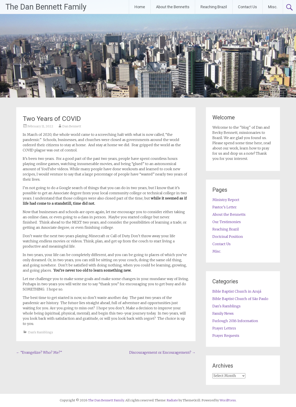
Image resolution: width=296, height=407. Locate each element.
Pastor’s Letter (224, 207)
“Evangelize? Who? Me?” (39, 352)
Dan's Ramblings (40, 332)
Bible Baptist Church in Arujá (236, 291)
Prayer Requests (225, 335)
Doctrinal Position (227, 236)
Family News (223, 313)
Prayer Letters (224, 328)
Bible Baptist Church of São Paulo (240, 299)
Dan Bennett (71, 126)
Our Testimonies (226, 222)
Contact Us (247, 7)
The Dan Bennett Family (45, 6)
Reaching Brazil (214, 7)
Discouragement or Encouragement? (162, 352)
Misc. (272, 7)
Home (139, 7)
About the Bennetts (172, 7)
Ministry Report (225, 200)
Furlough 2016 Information (235, 321)
